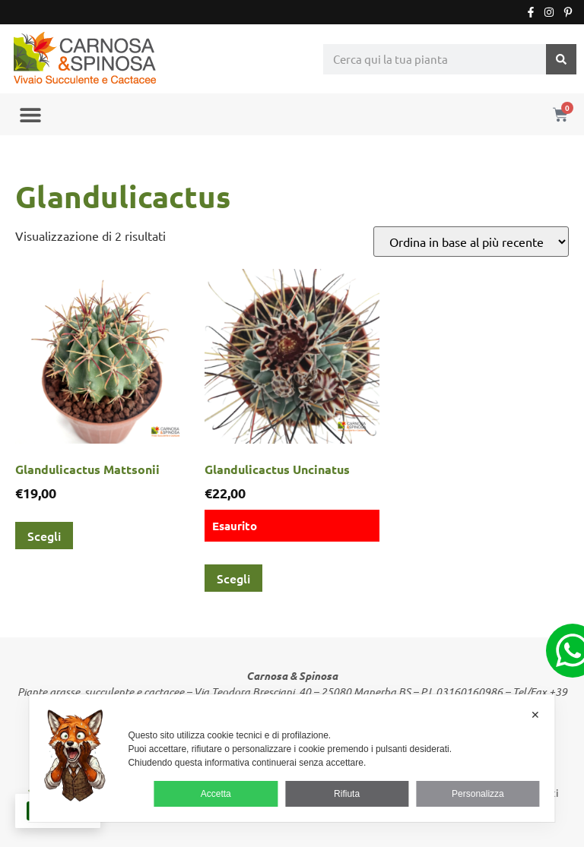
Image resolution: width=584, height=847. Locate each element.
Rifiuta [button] (347, 794)
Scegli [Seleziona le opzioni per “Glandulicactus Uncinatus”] (233, 578)
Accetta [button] (216, 794)
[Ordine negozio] (471, 241)
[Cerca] (561, 59)
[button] (30, 114)
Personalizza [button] (478, 794)
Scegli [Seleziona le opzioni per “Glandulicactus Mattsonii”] (44, 535)
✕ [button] (535, 715)
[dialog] (291, 758)
